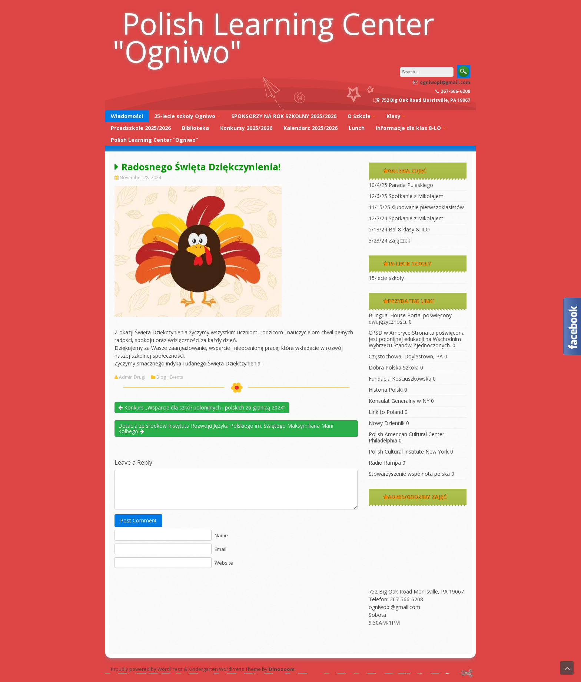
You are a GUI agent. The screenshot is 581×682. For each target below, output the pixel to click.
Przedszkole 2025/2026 (141, 127)
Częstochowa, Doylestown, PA (406, 356)
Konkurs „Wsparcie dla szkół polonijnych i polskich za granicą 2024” (201, 407)
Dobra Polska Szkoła (394, 367)
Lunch (357, 127)
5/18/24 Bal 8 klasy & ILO (399, 229)
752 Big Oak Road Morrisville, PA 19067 (416, 591)
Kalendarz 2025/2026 (310, 127)
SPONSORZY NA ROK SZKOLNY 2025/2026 (283, 116)
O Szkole (359, 116)
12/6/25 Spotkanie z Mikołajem (406, 196)
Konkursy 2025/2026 (246, 127)
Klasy (393, 116)
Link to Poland (386, 411)
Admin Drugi (132, 377)
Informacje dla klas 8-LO (408, 127)
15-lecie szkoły (386, 277)
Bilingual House (387, 315)
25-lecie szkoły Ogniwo (184, 116)
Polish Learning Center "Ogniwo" (273, 37)
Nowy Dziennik (387, 423)
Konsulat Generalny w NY (399, 400)
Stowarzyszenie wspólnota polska (409, 473)
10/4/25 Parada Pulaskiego (401, 184)
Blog (161, 377)
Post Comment (138, 520)
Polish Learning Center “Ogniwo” (154, 139)
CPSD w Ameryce (390, 332)
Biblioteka (195, 127)
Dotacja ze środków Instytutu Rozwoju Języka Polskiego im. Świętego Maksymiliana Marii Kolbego (225, 428)
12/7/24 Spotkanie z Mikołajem (406, 218)
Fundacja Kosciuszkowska (400, 378)
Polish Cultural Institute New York (409, 451)
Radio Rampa (385, 462)
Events (176, 377)
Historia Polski (386, 389)
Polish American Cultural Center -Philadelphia (408, 437)
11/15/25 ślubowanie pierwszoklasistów (416, 207)
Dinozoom (282, 669)
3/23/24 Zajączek (389, 240)
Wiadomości (127, 116)
